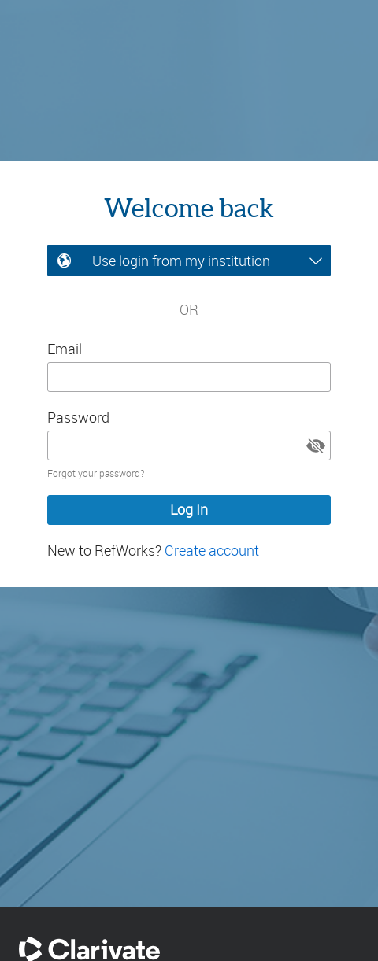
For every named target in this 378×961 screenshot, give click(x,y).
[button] (316, 445)
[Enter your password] (189, 445)
